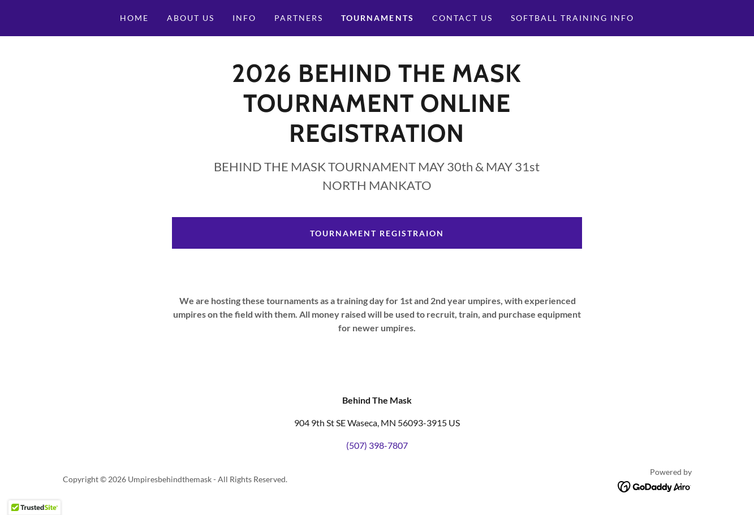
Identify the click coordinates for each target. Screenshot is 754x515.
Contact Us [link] (462, 18)
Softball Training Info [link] (572, 18)
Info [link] (244, 18)
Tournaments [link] (377, 18)
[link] (655, 485)
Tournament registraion (377, 233)
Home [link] (134, 18)
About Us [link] (190, 18)
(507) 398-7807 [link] (377, 445)
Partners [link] (298, 18)
